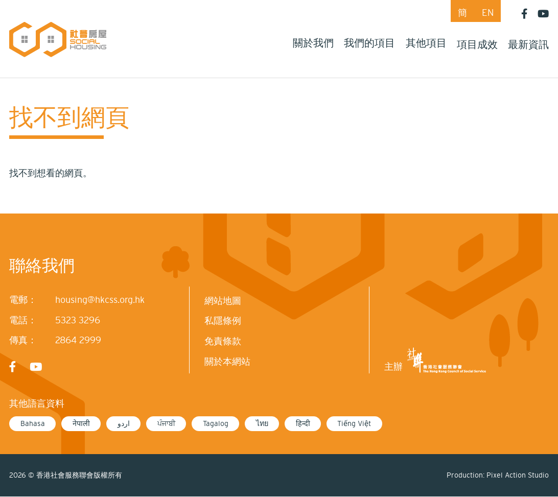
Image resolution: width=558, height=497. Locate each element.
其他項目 (426, 43)
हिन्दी (303, 423)
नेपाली (81, 423)
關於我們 (313, 43)
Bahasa (32, 423)
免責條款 (222, 341)
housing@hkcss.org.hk (100, 300)
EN (488, 13)
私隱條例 (222, 321)
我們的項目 (369, 43)
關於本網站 (227, 362)
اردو (124, 423)
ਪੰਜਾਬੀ (166, 423)
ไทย (262, 423)
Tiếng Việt (354, 423)
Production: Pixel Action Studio (498, 475)
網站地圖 (222, 301)
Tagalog (215, 423)
